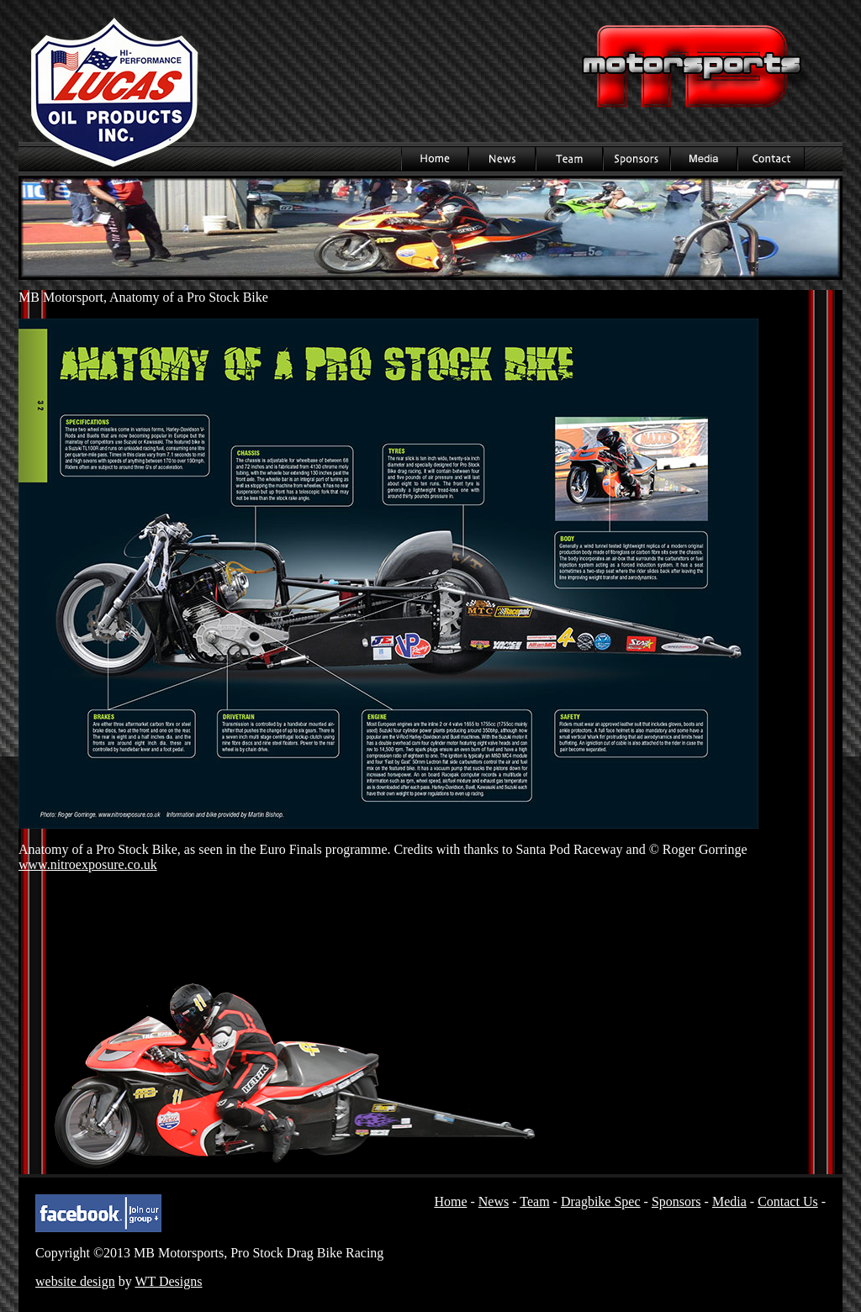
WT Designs (168, 1281)
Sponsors (636, 159)
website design (75, 1281)
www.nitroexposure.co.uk (87, 864)
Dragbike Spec (601, 1201)
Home (434, 159)
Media (703, 159)
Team (569, 159)
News (502, 159)
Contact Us (771, 159)
